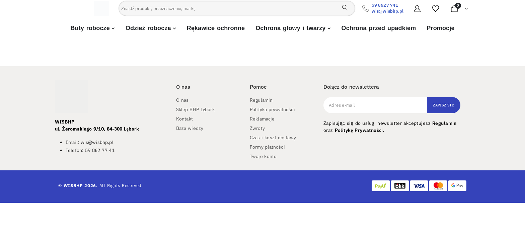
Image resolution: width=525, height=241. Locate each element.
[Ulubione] (436, 9)
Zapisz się (443, 105)
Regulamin (444, 123)
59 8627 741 (385, 5)
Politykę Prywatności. (360, 130)
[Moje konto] (417, 9)
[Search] (344, 7)
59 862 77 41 (100, 150)
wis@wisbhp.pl (387, 11)
